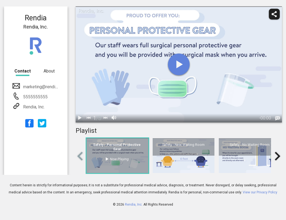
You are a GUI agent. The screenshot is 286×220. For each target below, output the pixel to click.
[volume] (114, 118)
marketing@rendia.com (44, 86)
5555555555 (35, 96)
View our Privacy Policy (260, 192)
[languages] (277, 118)
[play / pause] (80, 118)
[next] (105, 118)
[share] (274, 14)
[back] (88, 118)
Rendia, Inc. (33, 106)
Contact (22, 71)
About (49, 71)
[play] (179, 64)
